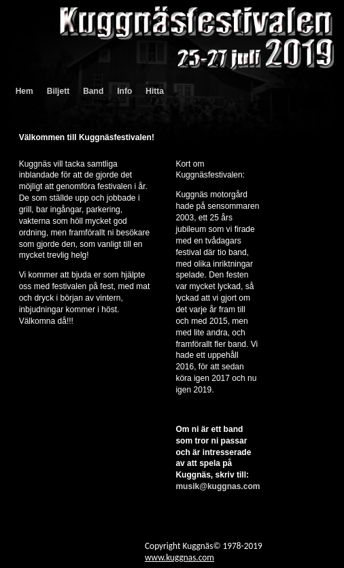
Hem (24, 91)
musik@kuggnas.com (217, 486)
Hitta (154, 91)
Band (93, 91)
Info (124, 91)
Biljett (58, 91)
